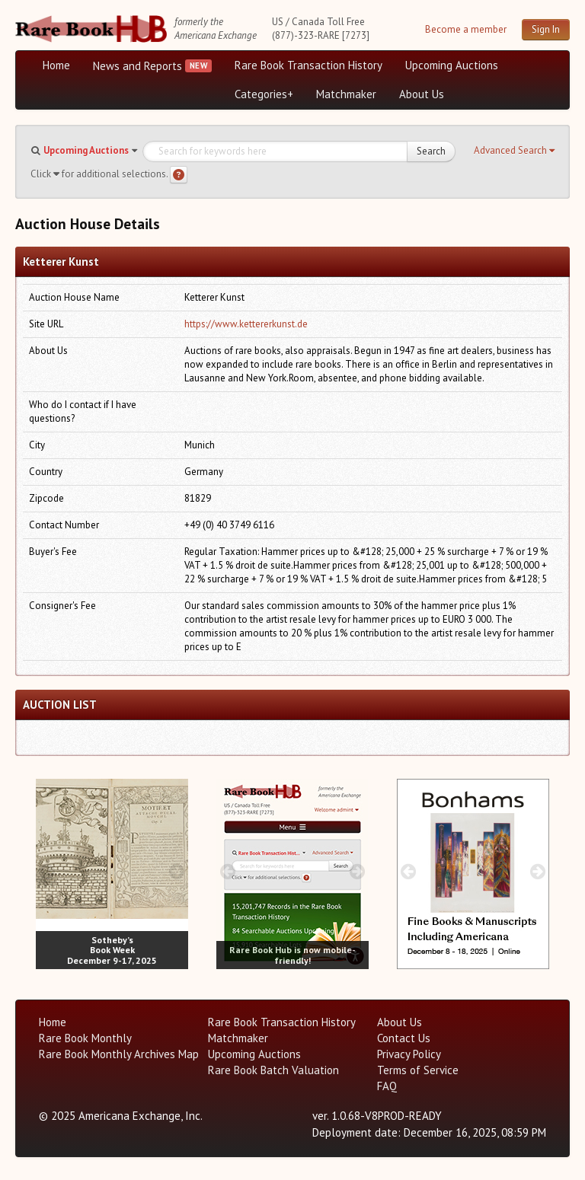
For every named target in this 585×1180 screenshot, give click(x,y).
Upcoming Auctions (451, 65)
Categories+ (264, 94)
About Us (421, 94)
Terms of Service (418, 1070)
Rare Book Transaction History (308, 65)
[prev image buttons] (47, 871)
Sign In (546, 29)
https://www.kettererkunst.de (246, 323)
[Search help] (178, 174)
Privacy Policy (409, 1054)
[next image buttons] (177, 871)
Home (56, 65)
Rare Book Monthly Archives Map (119, 1054)
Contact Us (403, 1038)
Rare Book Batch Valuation (273, 1070)
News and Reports (137, 66)
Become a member (466, 29)
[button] (514, 150)
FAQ (387, 1086)
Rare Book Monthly (85, 1038)
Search (431, 151)
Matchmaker (346, 94)
